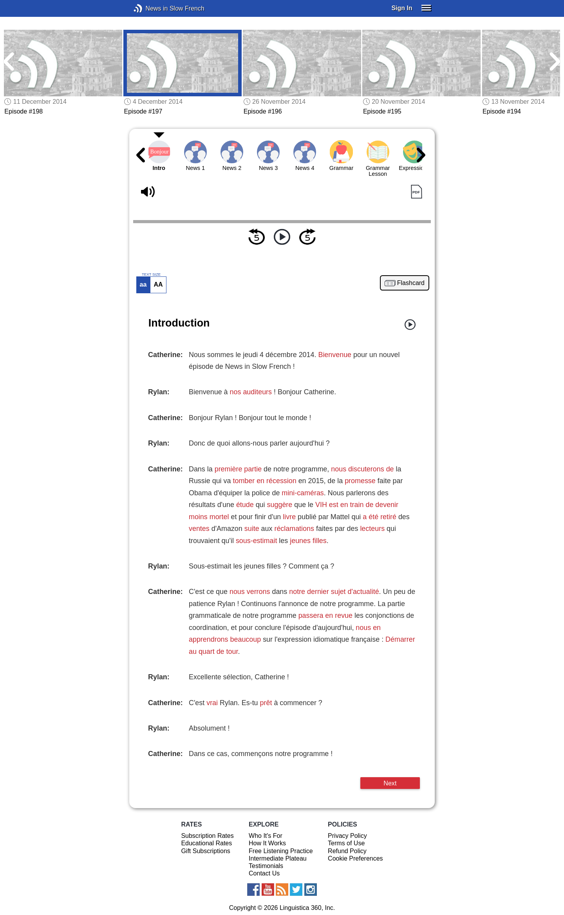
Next (389, 783)
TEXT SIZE (151, 274)
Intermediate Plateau (278, 858)
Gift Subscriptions (205, 851)
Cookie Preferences (355, 858)
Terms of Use (346, 843)
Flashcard (411, 283)
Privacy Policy (347, 835)
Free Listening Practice (281, 851)
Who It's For (265, 835)
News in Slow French (150, 8)
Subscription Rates (207, 835)
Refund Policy (347, 851)
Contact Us (264, 873)
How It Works (267, 843)
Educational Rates (206, 843)
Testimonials (266, 866)
